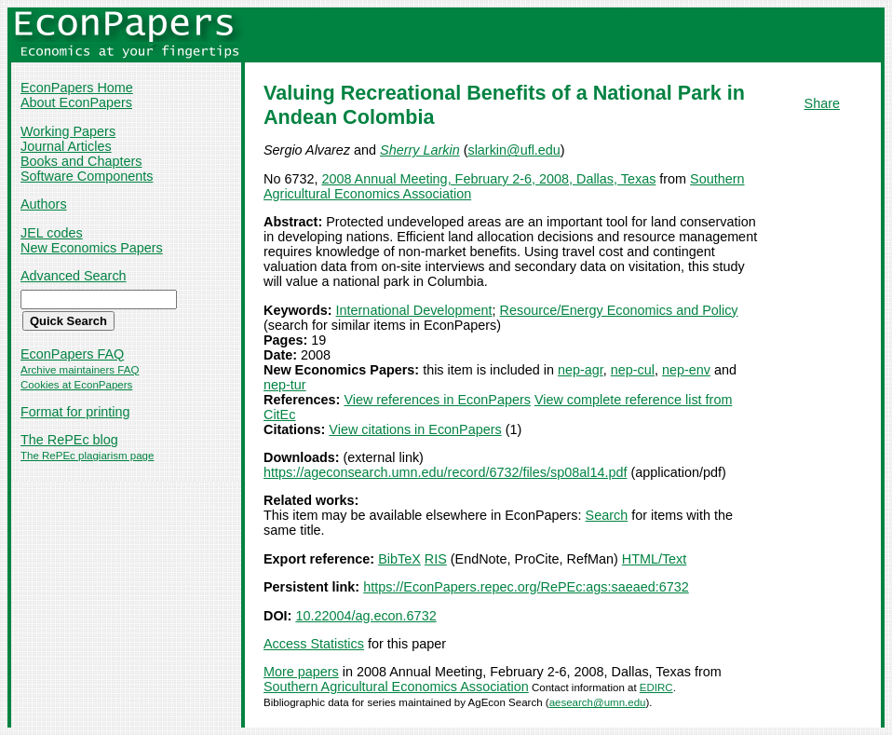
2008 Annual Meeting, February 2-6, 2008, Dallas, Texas (488, 178)
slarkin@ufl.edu (513, 150)
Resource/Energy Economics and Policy (619, 310)
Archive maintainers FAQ (79, 369)
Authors (43, 204)
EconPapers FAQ (72, 354)
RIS (436, 558)
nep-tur (285, 384)
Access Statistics (314, 643)
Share (822, 103)
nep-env (686, 369)
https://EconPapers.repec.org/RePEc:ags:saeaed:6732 (526, 586)
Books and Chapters (81, 161)
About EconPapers (76, 102)
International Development (414, 310)
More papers (301, 671)
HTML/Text (654, 558)
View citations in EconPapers (415, 429)
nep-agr (580, 369)
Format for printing (75, 411)
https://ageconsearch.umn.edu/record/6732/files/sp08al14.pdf (445, 472)
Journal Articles (66, 146)
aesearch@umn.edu (597, 702)
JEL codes (51, 232)
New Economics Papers (91, 247)
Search (607, 515)
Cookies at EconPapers (76, 384)
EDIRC (656, 687)
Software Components (86, 176)
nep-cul (633, 369)
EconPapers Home (76, 87)
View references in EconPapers (437, 399)
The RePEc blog (69, 439)
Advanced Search (73, 275)
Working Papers (67, 131)
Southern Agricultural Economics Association (396, 686)
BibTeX (399, 558)
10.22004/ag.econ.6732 (365, 615)
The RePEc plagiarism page (87, 455)
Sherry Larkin (420, 150)
